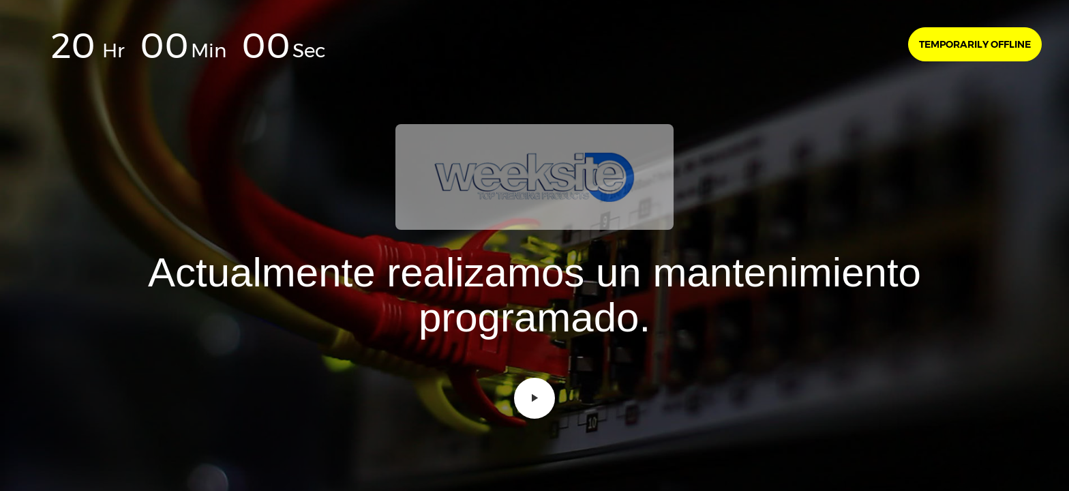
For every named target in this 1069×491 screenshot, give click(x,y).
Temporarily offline (975, 44)
